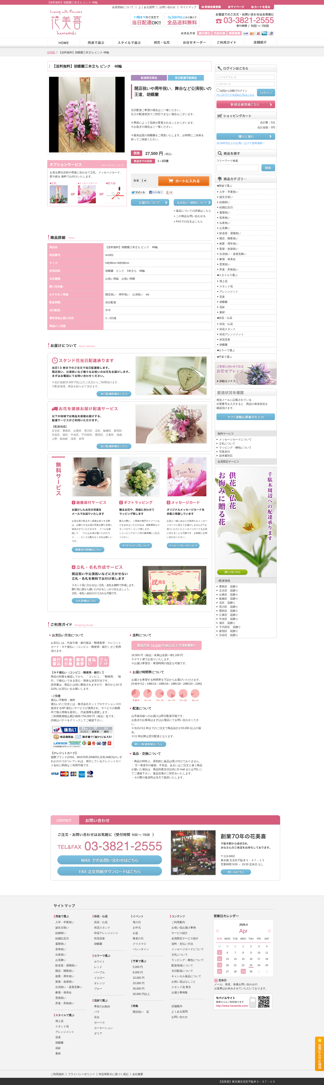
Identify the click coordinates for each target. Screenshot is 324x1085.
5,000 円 (138, 967)
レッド (98, 967)
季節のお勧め (102, 1006)
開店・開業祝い (228, 238)
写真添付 (224, 451)
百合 (96, 1017)
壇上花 (223, 281)
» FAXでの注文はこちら (188, 221)
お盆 (135, 933)
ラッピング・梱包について (235, 447)
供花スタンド (227, 329)
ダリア (98, 1033)
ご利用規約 (57, 1074)
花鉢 (222, 307)
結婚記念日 (226, 207)
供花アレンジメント (231, 334)
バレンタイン (141, 949)
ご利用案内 (178, 922)
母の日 (137, 922)
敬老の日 (138, 938)
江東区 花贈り (228, 614)
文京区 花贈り (228, 590)
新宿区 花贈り (228, 631)
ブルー (98, 988)
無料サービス (226, 433)
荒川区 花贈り (228, 606)
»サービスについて (112, 165)
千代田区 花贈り (230, 627)
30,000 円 (138, 988)
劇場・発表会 (227, 259)
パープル (99, 972)
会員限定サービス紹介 (184, 938)
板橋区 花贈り (228, 598)
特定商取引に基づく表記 (113, 1074)
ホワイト (99, 961)
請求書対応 (226, 455)
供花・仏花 (226, 324)
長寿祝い (224, 217)
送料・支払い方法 (182, 943)
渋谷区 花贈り (228, 635)
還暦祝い (224, 212)
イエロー (99, 977)
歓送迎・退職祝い (230, 233)
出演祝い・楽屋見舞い (232, 254)
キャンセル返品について (186, 976)
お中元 (137, 927)
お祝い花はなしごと (183, 981)
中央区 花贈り (228, 619)
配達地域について (182, 965)
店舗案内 (176, 1006)
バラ (96, 1011)
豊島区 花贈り (228, 586)
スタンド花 (226, 286)
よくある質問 (146, 7)
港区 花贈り (227, 623)
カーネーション (103, 1028)
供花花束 (224, 339)
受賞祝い (224, 264)
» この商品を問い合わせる (190, 216)
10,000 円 (138, 977)
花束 (222, 296)
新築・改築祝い (228, 248)
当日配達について (182, 970)
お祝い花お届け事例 (183, 927)
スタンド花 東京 (181, 987)
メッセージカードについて (235, 439)
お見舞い (224, 228)
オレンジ (99, 983)
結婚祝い (224, 202)
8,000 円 (138, 972)
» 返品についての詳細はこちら (192, 210)
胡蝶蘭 (223, 302)
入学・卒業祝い (228, 191)
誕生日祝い (226, 197)
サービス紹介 (179, 933)
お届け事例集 (179, 992)
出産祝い (224, 222)
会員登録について (123, 7)
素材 (222, 312)
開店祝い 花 (141, 1011)
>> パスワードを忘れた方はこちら (235, 94)
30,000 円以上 (141, 994)
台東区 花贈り (228, 594)
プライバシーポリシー (81, 1074)
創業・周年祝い (228, 243)
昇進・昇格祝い (228, 269)
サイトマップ (188, 7)
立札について (227, 443)
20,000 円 (138, 983)
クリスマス (139, 943)
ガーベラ (99, 1022)
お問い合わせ (167, 7)
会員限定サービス (228, 461)
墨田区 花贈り (228, 610)
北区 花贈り (227, 602)
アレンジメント (228, 291)
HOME (51, 52)
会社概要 (137, 1074)
